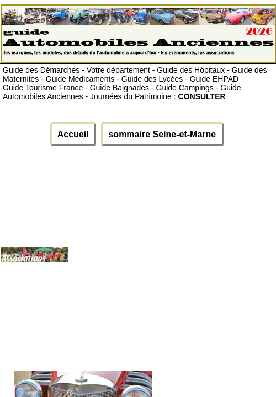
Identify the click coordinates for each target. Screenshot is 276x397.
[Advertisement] (171, 258)
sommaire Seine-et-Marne (162, 134)
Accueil (73, 134)
